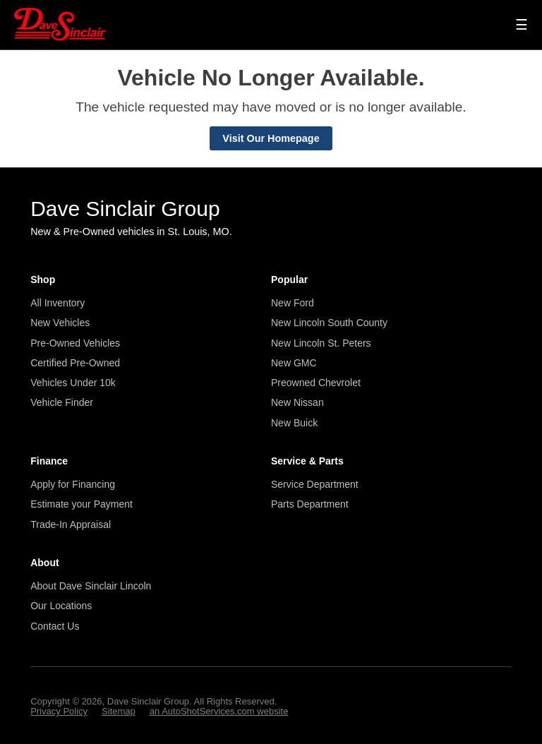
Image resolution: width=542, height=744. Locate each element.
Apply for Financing (72, 484)
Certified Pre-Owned (75, 362)
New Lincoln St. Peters (321, 343)
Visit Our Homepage (270, 138)
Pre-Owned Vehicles (75, 343)
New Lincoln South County (329, 322)
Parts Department (310, 504)
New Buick (294, 422)
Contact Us (54, 626)
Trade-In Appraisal (70, 524)
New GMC (294, 362)
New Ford (292, 302)
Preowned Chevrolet (316, 382)
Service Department (315, 484)
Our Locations (61, 605)
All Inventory (57, 302)
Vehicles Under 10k (73, 382)
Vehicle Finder (61, 402)
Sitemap (119, 711)
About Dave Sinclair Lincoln (90, 586)
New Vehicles (60, 322)
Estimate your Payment (81, 504)
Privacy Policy (59, 711)
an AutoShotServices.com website (219, 711)
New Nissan (297, 402)
